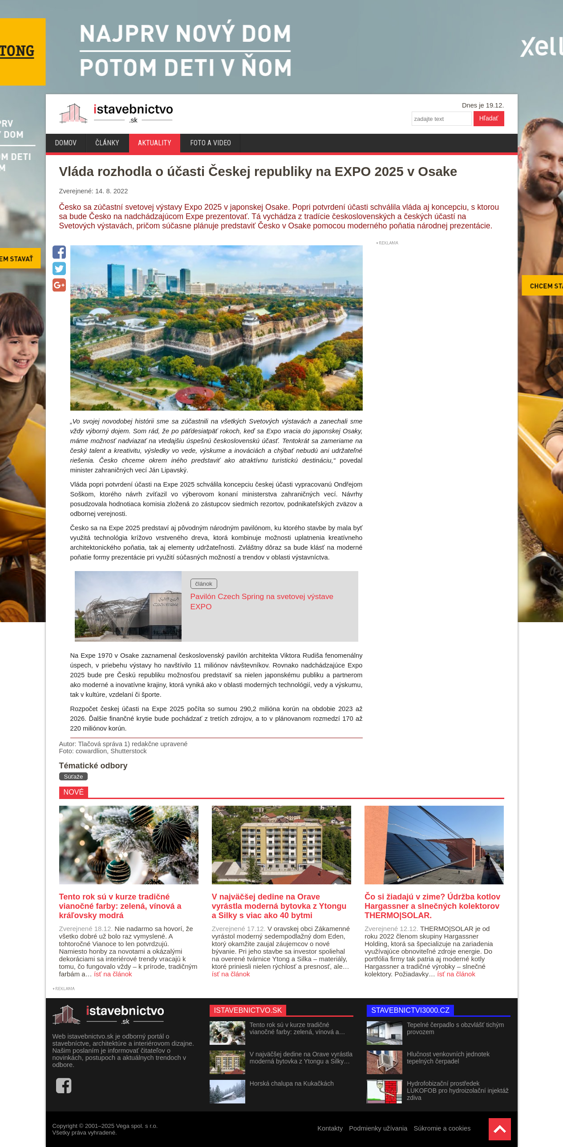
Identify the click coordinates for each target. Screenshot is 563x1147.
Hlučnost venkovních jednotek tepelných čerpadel (448, 1058)
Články (107, 143)
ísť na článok (113, 974)
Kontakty (330, 1128)
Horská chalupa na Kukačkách (292, 1083)
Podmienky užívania (378, 1128)
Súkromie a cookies (442, 1128)
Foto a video (210, 143)
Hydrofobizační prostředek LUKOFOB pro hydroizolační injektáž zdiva (458, 1090)
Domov (66, 143)
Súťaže (73, 776)
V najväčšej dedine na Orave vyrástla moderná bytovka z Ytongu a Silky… (301, 1058)
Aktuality (154, 143)
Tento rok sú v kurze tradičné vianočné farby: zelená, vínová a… (297, 1028)
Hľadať (488, 118)
